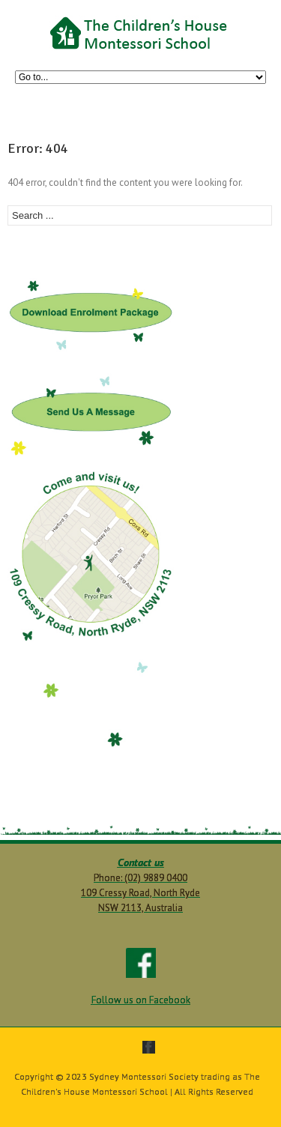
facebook (148, 1047)
